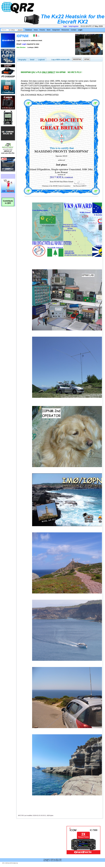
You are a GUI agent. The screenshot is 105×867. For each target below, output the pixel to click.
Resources (65, 30)
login (65, 26)
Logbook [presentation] (41, 60)
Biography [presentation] (22, 60)
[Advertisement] (42, 840)
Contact (73, 30)
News (36, 30)
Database (28, 30)
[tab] (22, 60)
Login (80, 30)
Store (48, 30)
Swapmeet (56, 30)
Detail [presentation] (32, 60)
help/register (74, 26)
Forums (42, 30)
